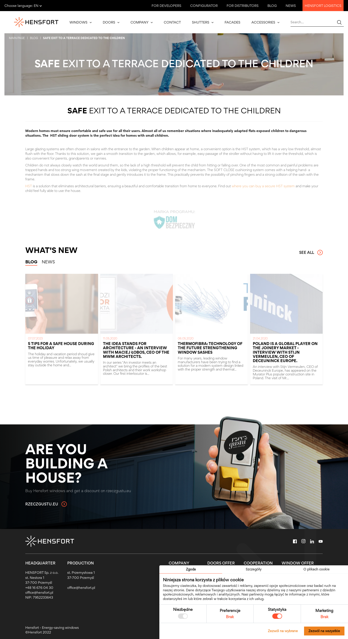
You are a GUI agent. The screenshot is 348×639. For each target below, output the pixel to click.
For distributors (243, 6)
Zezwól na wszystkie (324, 631)
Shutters (203, 22)
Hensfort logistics (323, 6)
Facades (232, 22)
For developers (166, 6)
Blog (272, 6)
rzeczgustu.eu (46, 504)
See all (311, 252)
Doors (111, 22)
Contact (172, 22)
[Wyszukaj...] (339, 22)
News (291, 6)
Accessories (265, 22)
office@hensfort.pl (39, 592)
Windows (80, 22)
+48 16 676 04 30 (39, 588)
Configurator (204, 6)
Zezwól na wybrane (283, 631)
